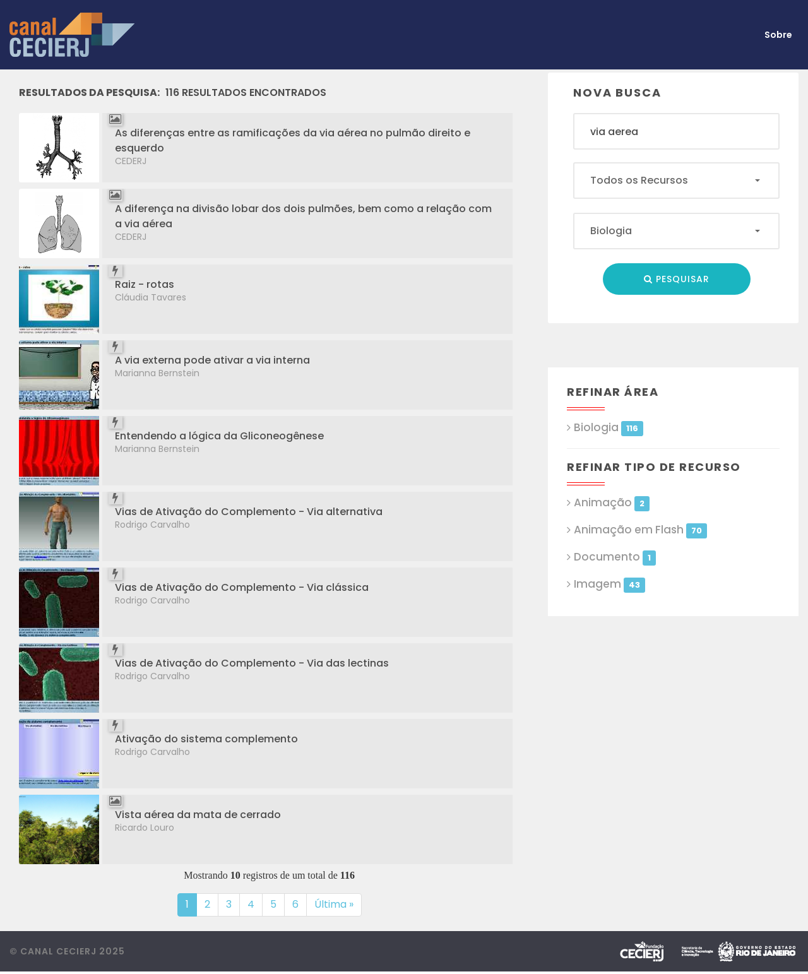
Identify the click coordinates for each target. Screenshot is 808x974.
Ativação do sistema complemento (206, 739)
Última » (334, 904)
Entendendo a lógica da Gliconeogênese (219, 436)
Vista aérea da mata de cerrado (198, 814)
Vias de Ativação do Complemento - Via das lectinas (252, 663)
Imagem (609, 584)
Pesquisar (677, 279)
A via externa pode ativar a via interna (212, 360)
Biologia (608, 428)
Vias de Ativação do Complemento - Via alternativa (249, 511)
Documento (614, 557)
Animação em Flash (640, 530)
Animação (611, 503)
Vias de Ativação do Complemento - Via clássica (242, 587)
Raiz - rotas (144, 284)
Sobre (778, 34)
